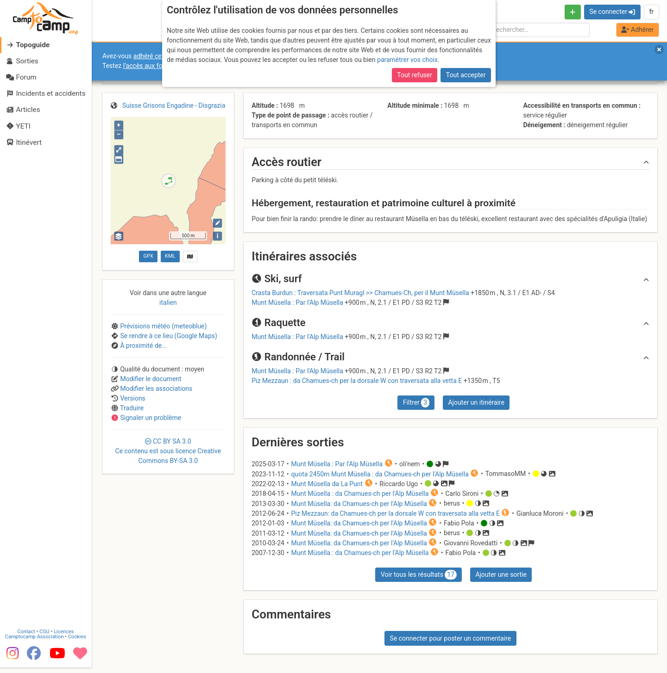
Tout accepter (466, 75)
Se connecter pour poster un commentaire (450, 638)
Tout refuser (414, 75)
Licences (65, 637)
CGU (45, 637)
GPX (148, 256)
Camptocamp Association (35, 642)
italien (168, 302)
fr (651, 11)
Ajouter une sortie (500, 574)
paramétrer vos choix (407, 59)
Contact (27, 637)
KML (170, 256)
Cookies (78, 642)
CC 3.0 (168, 451)
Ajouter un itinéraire (476, 402)
